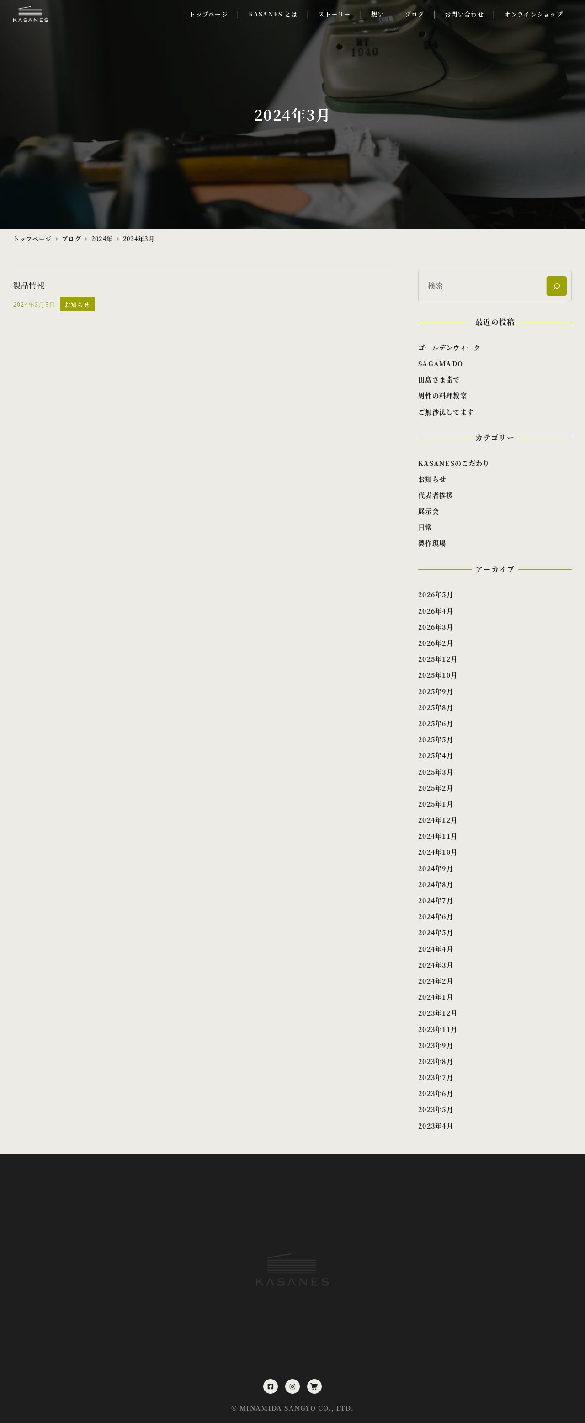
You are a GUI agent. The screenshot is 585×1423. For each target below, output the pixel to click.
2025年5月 (435, 739)
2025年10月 (437, 674)
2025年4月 (435, 755)
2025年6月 (435, 723)
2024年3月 (435, 964)
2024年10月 (437, 851)
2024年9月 (435, 868)
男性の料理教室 (442, 395)
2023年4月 (435, 1125)
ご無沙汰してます (446, 412)
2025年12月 (437, 658)
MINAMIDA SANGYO (277, 1407)
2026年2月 (435, 642)
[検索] (556, 286)
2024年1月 (435, 996)
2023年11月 (437, 1029)
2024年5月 (435, 932)
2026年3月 (435, 626)
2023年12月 (437, 1012)
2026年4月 (435, 610)
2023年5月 (435, 1109)
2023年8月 (435, 1061)
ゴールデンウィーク (449, 347)
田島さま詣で (439, 379)
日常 (425, 527)
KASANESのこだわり (453, 463)
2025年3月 (435, 771)
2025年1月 (435, 803)
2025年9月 (435, 691)
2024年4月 (435, 948)
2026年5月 (435, 594)
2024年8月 (435, 884)
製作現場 (432, 543)
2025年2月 (435, 787)
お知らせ (432, 479)
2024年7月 (435, 900)
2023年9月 (435, 1045)
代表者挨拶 (435, 495)
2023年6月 (435, 1093)
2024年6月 (435, 916)
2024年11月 (437, 835)
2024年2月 (435, 980)
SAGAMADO (440, 363)
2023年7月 (435, 1077)
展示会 (428, 511)
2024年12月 (437, 819)
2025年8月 (435, 707)
